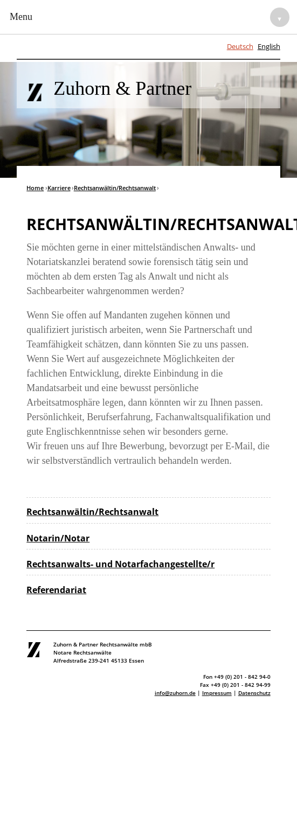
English (269, 46)
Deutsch (240, 46)
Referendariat (56, 590)
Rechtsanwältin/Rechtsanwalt (115, 188)
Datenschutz (254, 693)
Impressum (217, 693)
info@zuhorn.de (175, 693)
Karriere (59, 188)
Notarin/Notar (57, 538)
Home (35, 188)
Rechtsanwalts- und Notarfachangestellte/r (120, 564)
